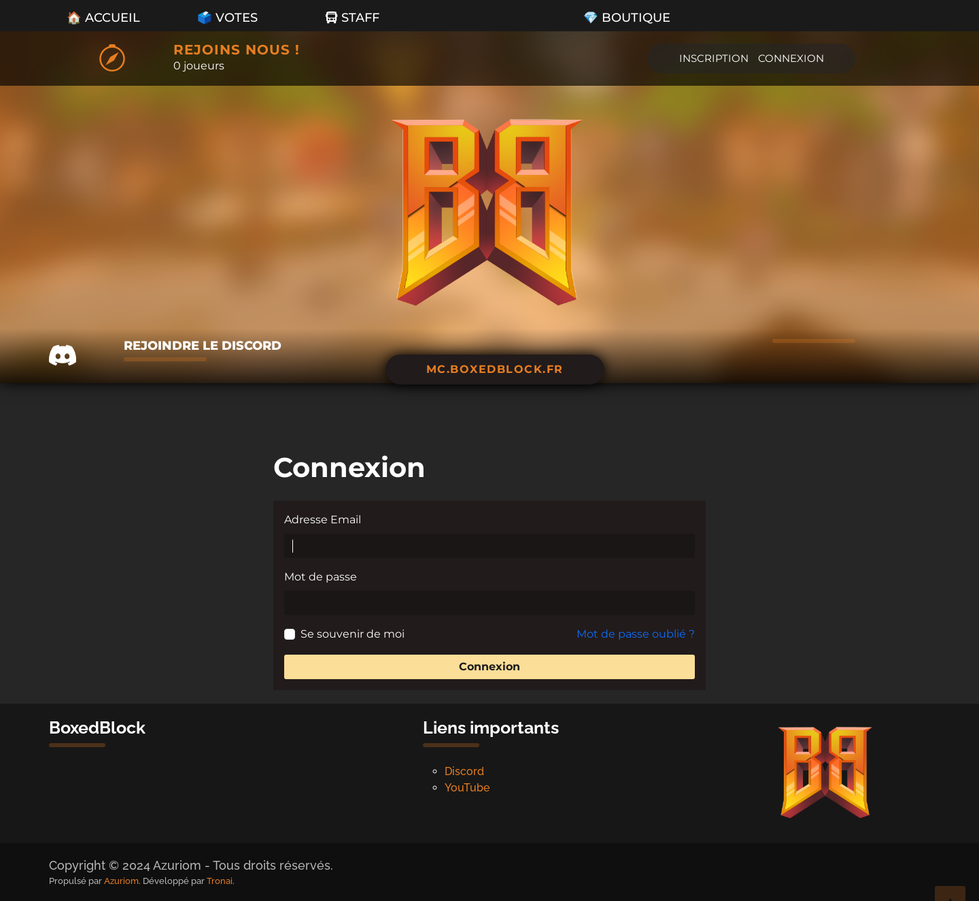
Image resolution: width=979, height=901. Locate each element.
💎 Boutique (626, 17)
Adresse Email (322, 519)
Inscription (714, 58)
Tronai (220, 881)
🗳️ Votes (227, 17)
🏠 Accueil (103, 17)
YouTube (467, 787)
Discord (464, 771)
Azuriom (121, 881)
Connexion (791, 58)
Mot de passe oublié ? (636, 633)
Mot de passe (320, 576)
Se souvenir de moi (352, 633)
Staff (352, 17)
